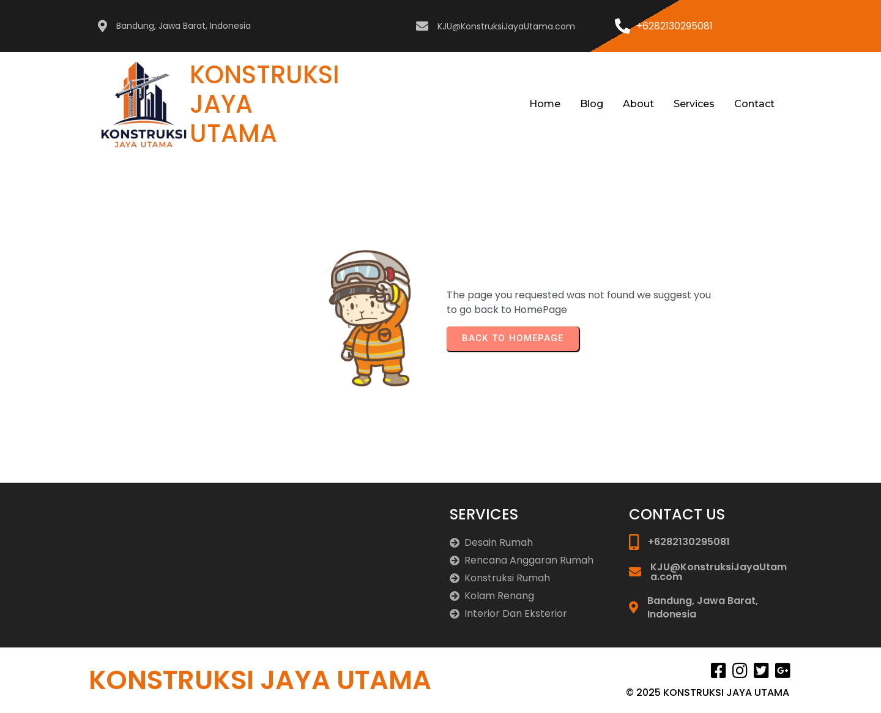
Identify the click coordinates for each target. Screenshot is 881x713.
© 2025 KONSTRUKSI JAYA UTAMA (707, 692)
